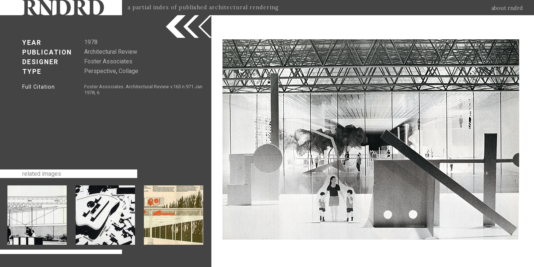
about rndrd (507, 8)
